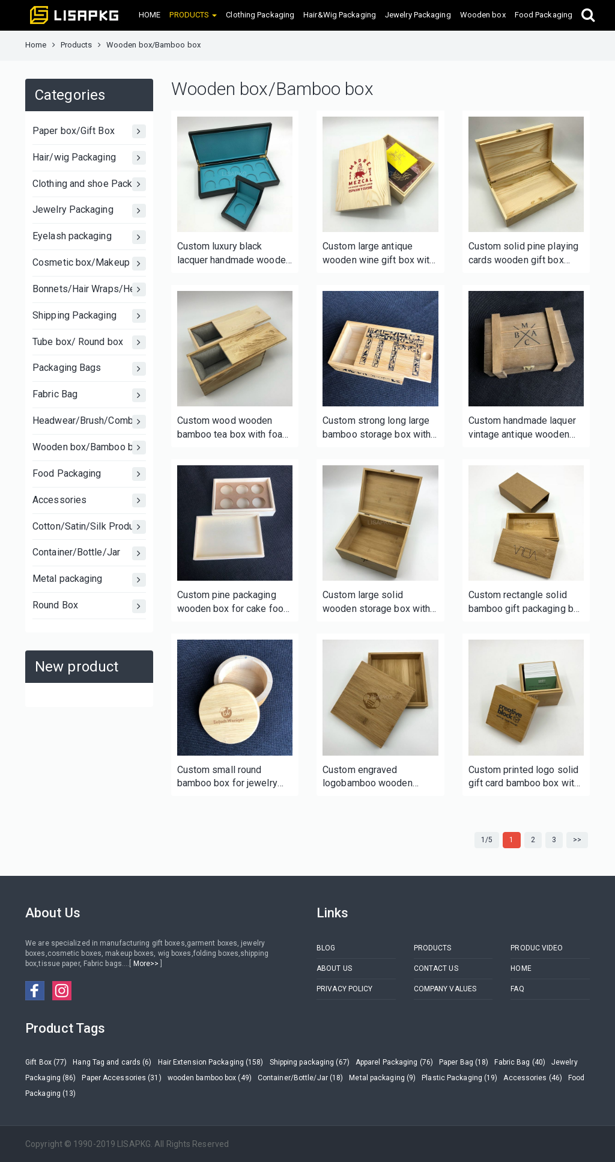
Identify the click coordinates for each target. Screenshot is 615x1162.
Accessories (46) (532, 1078)
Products (76, 44)
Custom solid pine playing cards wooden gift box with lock (523, 254)
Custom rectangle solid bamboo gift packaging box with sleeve (526, 602)
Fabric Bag (89, 395)
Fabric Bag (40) (519, 1062)
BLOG (326, 948)
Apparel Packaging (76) (394, 1062)
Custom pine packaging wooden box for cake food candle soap (233, 602)
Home (35, 44)
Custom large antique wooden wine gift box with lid (379, 254)
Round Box (89, 606)
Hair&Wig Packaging (339, 14)
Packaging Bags (89, 369)
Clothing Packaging (260, 14)
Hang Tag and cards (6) (112, 1062)
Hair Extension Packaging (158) (211, 1062)
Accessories (89, 500)
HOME (149, 14)
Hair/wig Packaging (89, 158)
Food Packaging (543, 14)
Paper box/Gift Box (89, 131)
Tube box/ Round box (89, 342)
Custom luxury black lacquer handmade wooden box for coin (234, 254)
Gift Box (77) (46, 1062)
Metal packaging (89, 580)
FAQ (517, 989)
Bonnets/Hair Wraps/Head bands (89, 289)
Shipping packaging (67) (310, 1062)
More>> (145, 963)
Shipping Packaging (89, 316)
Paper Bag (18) (463, 1062)
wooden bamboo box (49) (210, 1078)
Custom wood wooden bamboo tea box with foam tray (233, 428)
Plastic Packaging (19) (459, 1078)
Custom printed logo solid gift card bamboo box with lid (524, 777)
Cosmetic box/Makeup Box (89, 264)
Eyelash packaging (89, 237)
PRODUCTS (433, 948)
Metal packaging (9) (382, 1078)
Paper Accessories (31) (121, 1078)
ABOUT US (334, 968)
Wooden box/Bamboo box (89, 447)
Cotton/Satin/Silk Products (89, 527)
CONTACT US (436, 968)
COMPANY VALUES (445, 989)
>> (577, 840)
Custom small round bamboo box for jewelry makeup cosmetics (227, 777)
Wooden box (483, 14)
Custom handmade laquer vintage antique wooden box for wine (522, 428)
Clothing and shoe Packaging (89, 184)
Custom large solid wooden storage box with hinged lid (376, 602)
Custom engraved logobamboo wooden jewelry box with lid (368, 777)
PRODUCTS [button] (193, 14)
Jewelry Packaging (418, 14)
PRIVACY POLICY (344, 989)
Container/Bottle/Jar (89, 553)
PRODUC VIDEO (536, 948)
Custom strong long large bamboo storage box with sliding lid (377, 428)
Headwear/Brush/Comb (89, 422)
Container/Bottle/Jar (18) (301, 1078)
